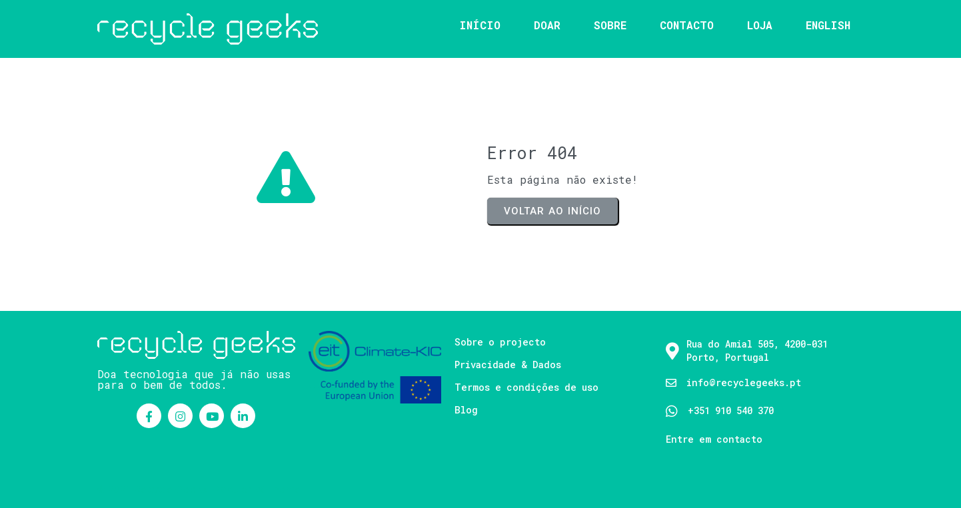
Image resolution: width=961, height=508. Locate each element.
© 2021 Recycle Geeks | (155, 489)
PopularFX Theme (257, 489)
